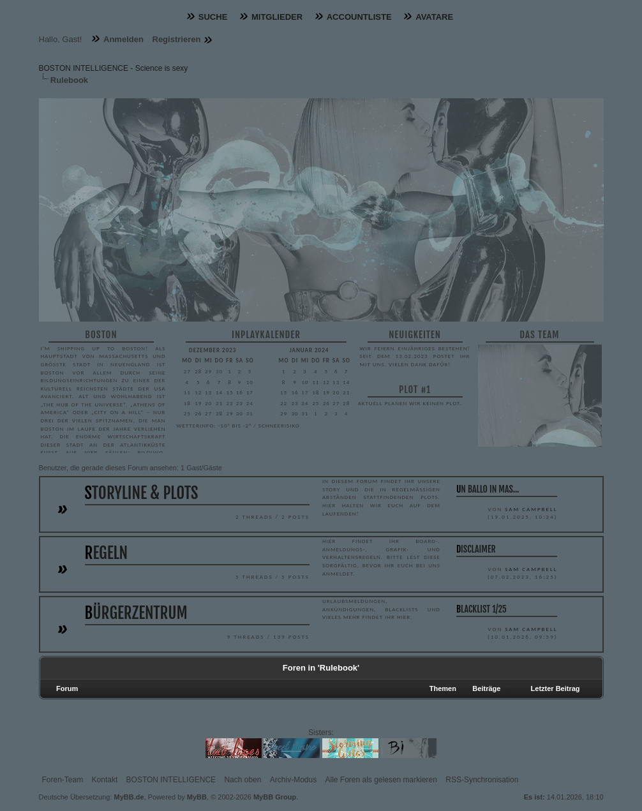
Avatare (434, 17)
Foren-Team (63, 779)
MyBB (197, 797)
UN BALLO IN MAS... (487, 489)
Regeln (106, 553)
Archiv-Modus (293, 779)
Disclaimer (476, 549)
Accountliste (359, 17)
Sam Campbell (531, 508)
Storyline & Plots (141, 493)
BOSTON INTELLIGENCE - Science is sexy (113, 68)
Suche (213, 17)
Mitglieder (276, 17)
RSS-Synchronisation (481, 779)
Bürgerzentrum (136, 613)
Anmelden (123, 39)
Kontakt (105, 779)
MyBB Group (274, 797)
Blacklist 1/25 (481, 609)
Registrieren (177, 39)
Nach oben (242, 779)
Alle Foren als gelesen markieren (381, 779)
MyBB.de (129, 797)
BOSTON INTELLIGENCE (171, 779)
